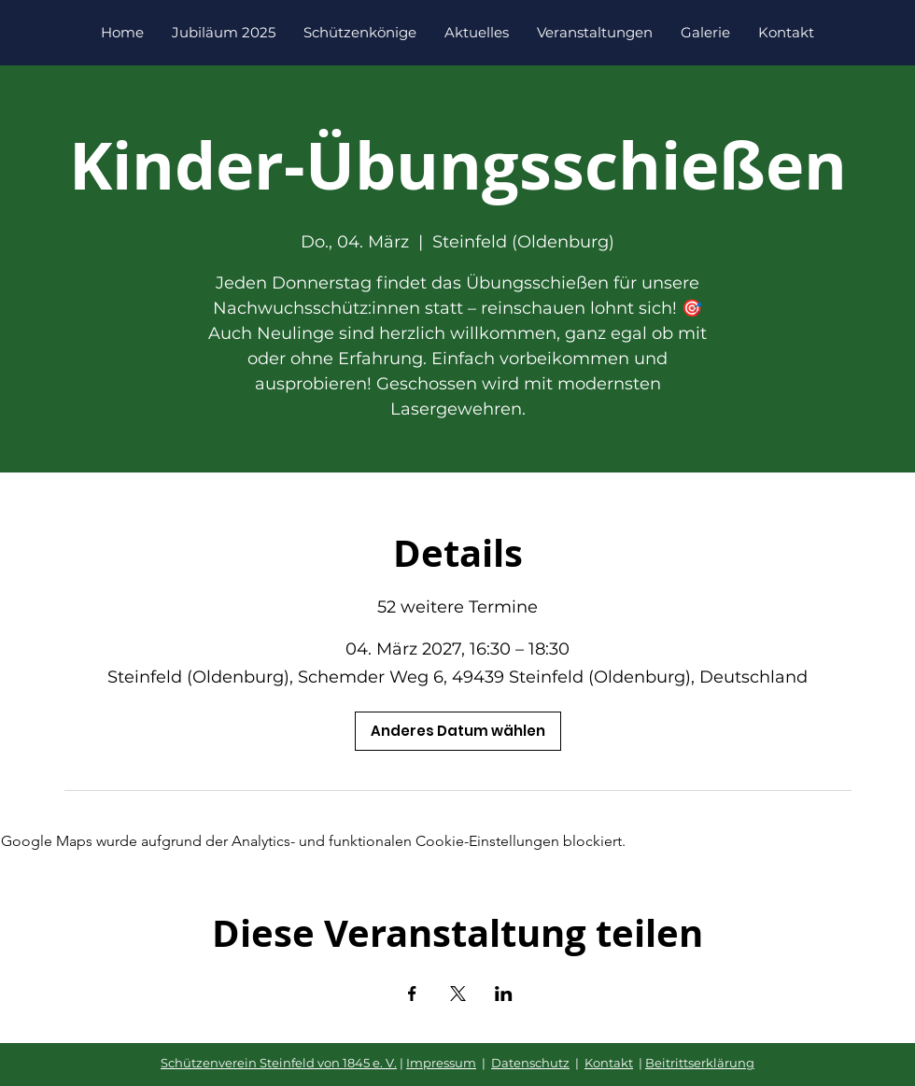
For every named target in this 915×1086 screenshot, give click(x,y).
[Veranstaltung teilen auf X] (458, 993)
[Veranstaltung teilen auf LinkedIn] (504, 993)
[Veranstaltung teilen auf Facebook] (412, 993)
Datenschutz (530, 1062)
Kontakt (608, 1062)
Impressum (441, 1062)
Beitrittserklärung (699, 1062)
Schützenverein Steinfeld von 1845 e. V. (279, 1062)
